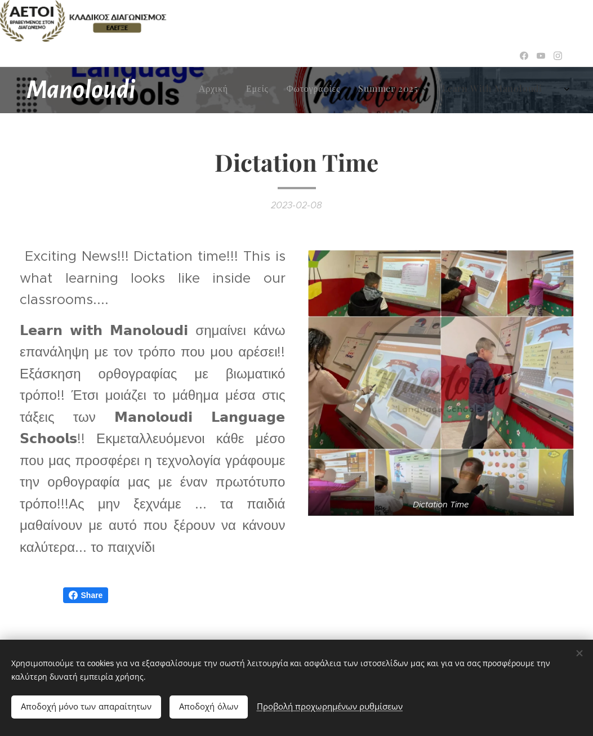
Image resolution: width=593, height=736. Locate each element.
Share (86, 595)
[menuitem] (260, 90)
